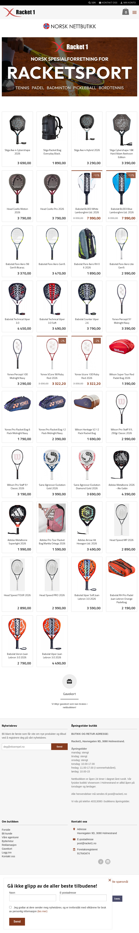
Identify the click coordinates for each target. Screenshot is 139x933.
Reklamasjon (9, 844)
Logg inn (7, 852)
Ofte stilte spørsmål (115, 881)
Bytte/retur (8, 841)
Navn (32, 896)
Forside (6, 829)
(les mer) (42, 911)
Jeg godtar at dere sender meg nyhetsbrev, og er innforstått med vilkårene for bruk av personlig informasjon (57, 909)
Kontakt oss (8, 856)
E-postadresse (83, 896)
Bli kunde (7, 833)
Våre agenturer (10, 837)
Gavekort (7, 848)
